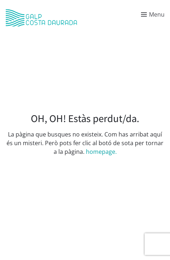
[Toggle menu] (153, 14)
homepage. (101, 152)
